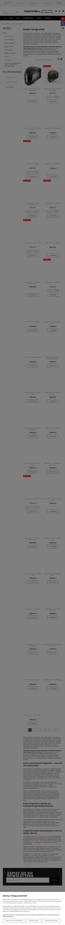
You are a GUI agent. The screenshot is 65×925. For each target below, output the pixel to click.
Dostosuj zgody (34, 920)
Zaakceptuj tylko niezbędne (14, 920)
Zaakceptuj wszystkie (51, 920)
